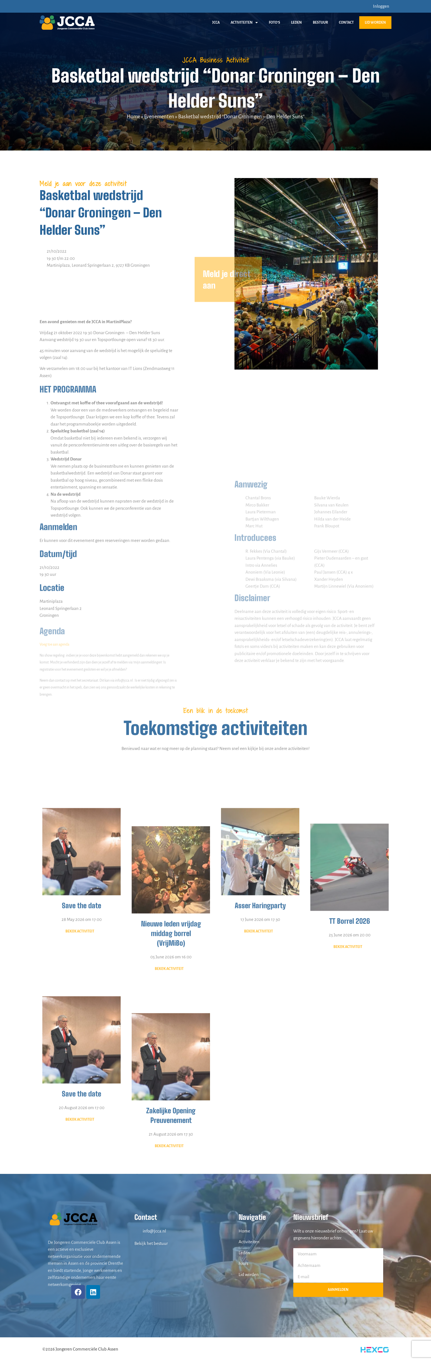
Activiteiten (244, 22)
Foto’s (274, 22)
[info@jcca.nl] (137, 1231)
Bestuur (320, 22)
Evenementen (159, 116)
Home (133, 116)
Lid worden (375, 22)
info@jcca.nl (154, 1231)
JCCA (216, 22)
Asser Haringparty (260, 1007)
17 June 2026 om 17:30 (260, 1021)
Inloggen (381, 6)
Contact (346, 22)
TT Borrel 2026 (349, 1034)
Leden (296, 22)
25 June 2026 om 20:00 (350, 1047)
